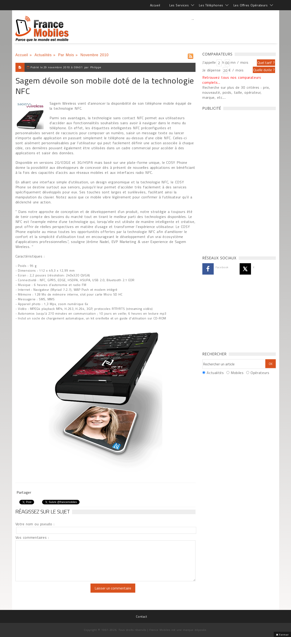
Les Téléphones (211, 5)
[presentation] (53, 592)
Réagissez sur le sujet (42, 511)
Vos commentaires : (32, 537)
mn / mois (239, 62)
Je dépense (212, 70)
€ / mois (235, 70)
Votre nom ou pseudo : (35, 523)
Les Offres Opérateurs (250, 5)
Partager (24, 492)
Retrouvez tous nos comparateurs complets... (231, 80)
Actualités (43, 55)
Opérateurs (260, 372)
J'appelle (209, 62)
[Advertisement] (193, 28)
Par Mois (66, 55)
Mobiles (237, 372)
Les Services (179, 5)
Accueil (155, 5)
